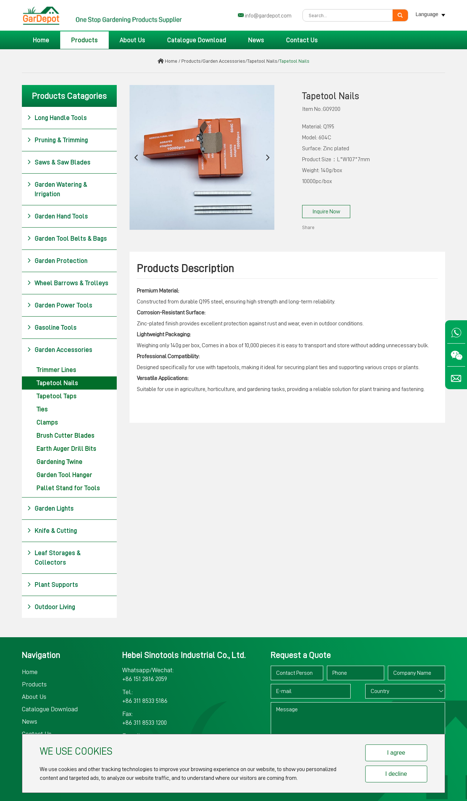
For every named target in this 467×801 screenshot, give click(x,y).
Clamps (47, 422)
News (256, 40)
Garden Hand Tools (57, 216)
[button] (136, 157)
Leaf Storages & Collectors (54, 557)
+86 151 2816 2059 (144, 679)
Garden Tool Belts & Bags (67, 238)
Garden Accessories (223, 60)
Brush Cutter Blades (65, 435)
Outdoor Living (51, 607)
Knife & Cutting (52, 530)
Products (84, 40)
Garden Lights (50, 508)
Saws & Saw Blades (58, 162)
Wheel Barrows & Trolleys (67, 283)
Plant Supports (52, 584)
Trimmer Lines (56, 370)
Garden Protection (57, 261)
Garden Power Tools (59, 305)
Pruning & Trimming (57, 140)
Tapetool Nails (262, 60)
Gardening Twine (59, 461)
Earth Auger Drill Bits (66, 448)
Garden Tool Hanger (64, 475)
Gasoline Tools (52, 327)
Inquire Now (326, 211)
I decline (396, 774)
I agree (396, 753)
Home (41, 40)
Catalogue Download (196, 40)
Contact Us (302, 40)
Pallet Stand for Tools (68, 488)
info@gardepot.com (268, 16)
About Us (132, 40)
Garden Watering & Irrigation (57, 188)
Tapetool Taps (56, 396)
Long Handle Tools (57, 118)
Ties (42, 409)
